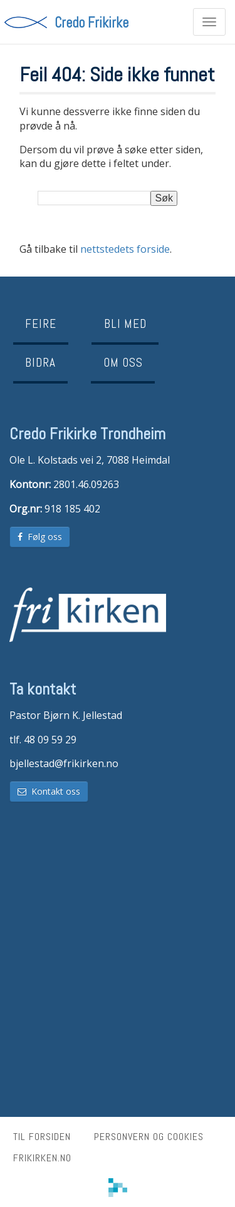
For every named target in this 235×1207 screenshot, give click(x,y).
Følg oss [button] (40, 536)
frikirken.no (42, 1157)
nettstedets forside (125, 249)
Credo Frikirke (91, 21)
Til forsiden (42, 1136)
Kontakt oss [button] (49, 791)
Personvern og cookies (149, 1136)
